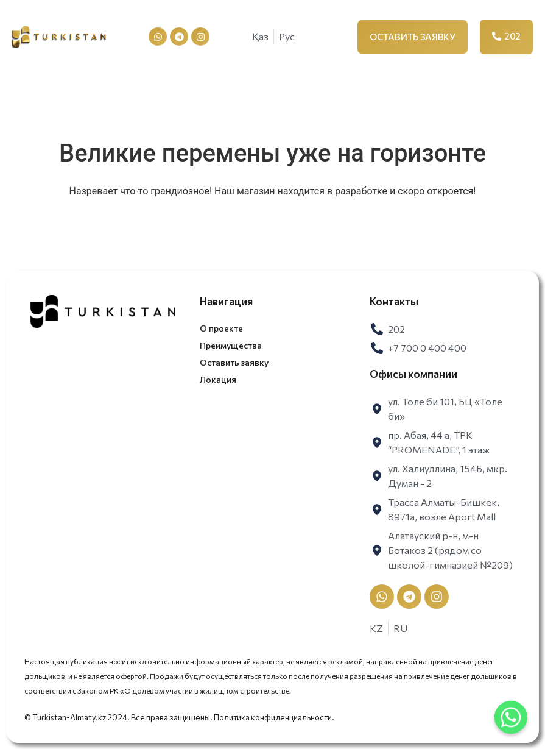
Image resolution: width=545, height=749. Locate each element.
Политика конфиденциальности (273, 717)
